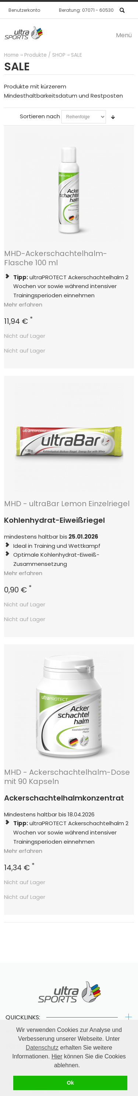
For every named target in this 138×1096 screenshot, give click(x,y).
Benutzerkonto (24, 10)
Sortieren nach (40, 116)
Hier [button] (57, 1056)
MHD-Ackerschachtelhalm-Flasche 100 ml (55, 258)
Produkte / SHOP (45, 55)
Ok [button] (70, 1083)
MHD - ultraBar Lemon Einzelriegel (67, 503)
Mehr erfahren (23, 304)
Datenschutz (42, 1047)
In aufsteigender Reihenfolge (112, 116)
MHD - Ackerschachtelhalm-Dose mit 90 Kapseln (67, 777)
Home (11, 55)
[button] (83, 1066)
